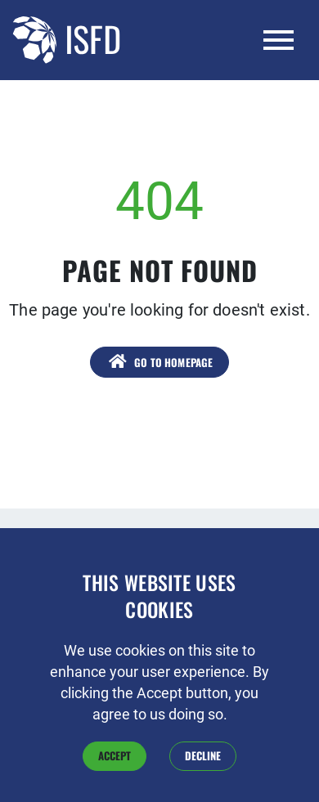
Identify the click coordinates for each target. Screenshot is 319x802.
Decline (203, 772)
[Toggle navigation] (278, 40)
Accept (114, 772)
